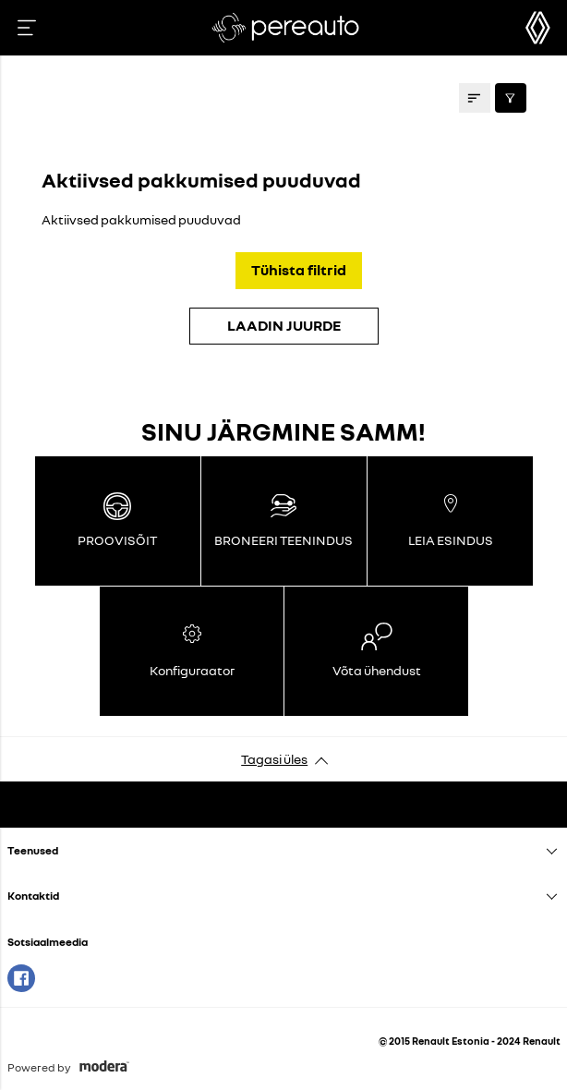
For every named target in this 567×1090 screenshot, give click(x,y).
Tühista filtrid (298, 269)
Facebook (21, 978)
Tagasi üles (274, 759)
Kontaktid (33, 895)
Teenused (32, 850)
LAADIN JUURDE (284, 325)
